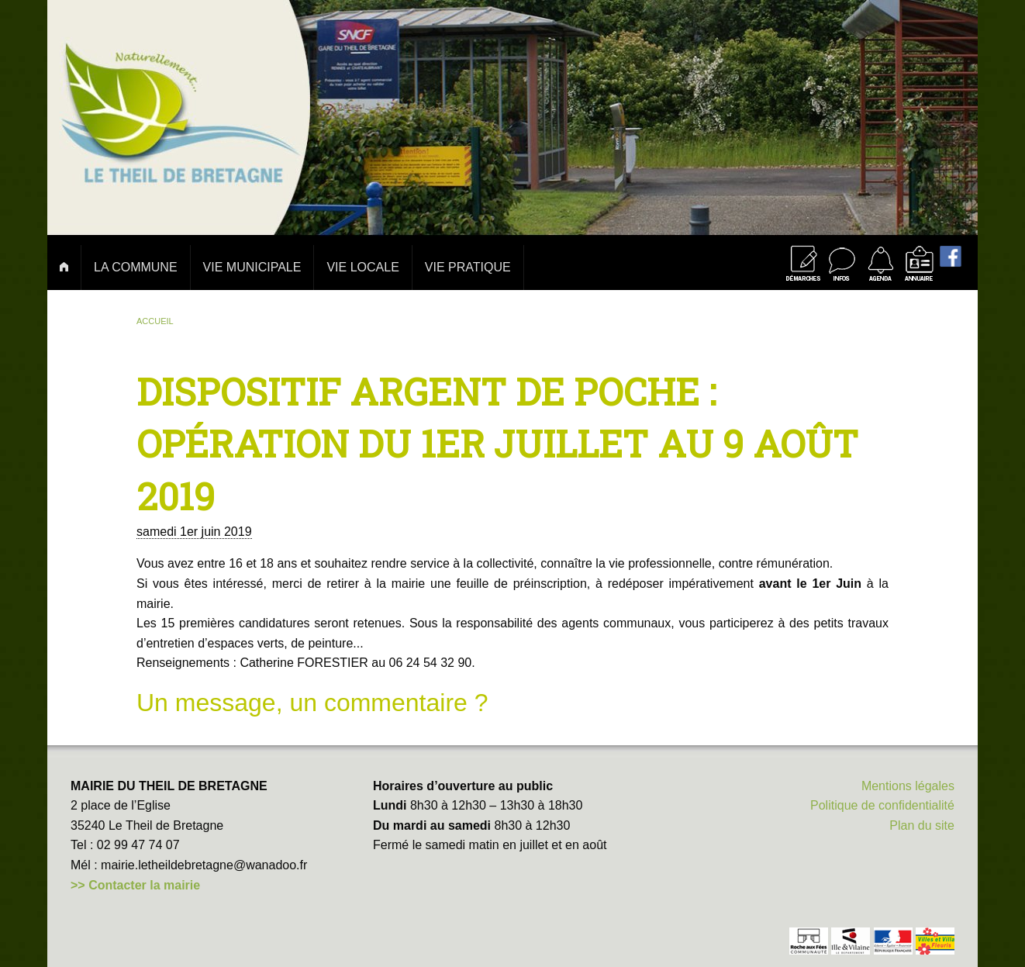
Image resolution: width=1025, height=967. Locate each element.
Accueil (155, 321)
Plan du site (921, 825)
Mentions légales (907, 786)
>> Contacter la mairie (135, 885)
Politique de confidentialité (882, 805)
